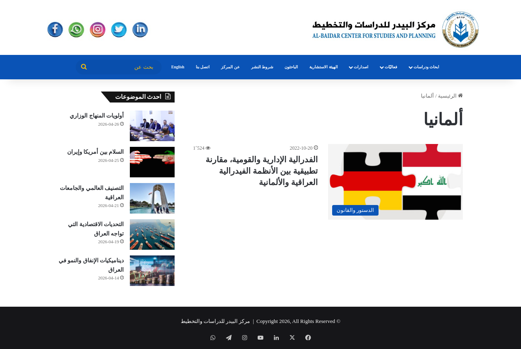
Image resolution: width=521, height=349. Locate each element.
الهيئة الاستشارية (323, 67)
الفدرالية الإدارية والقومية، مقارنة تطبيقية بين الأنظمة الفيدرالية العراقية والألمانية (262, 171)
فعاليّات (391, 67)
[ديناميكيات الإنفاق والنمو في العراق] (152, 270)
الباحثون (291, 67)
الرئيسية (450, 96)
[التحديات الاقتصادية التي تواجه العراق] (152, 234)
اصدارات (361, 67)
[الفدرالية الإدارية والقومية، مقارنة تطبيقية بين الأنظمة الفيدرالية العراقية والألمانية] (395, 182)
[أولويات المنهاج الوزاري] (152, 126)
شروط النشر (262, 67)
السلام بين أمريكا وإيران (95, 152)
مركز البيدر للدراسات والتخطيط (215, 321)
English (177, 67)
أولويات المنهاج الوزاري (97, 116)
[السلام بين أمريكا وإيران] (152, 162)
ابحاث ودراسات (427, 67)
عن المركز (230, 67)
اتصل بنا (203, 67)
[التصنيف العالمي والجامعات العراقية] (152, 198)
